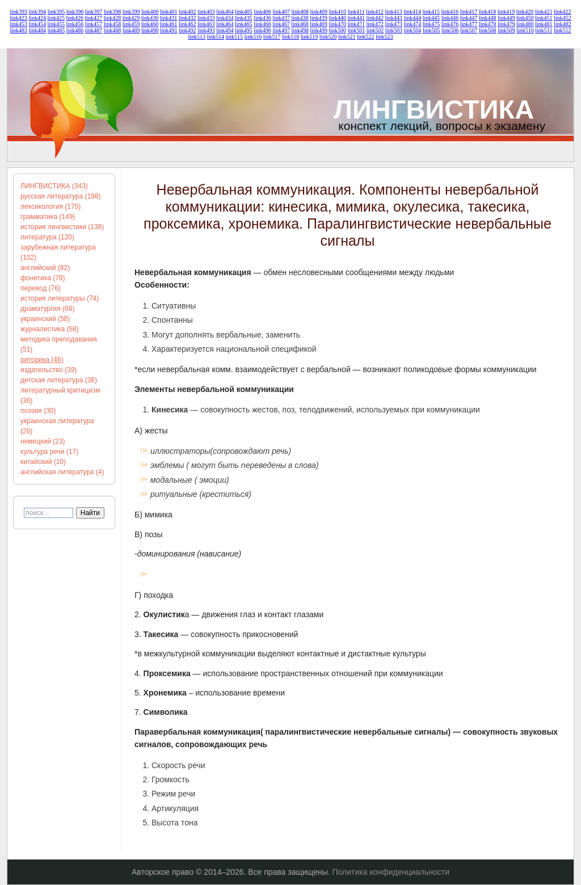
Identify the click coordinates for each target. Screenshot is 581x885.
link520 (328, 36)
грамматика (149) (47, 217)
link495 (243, 30)
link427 (94, 18)
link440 (337, 18)
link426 (75, 18)
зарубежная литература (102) (58, 252)
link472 (375, 24)
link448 (487, 18)
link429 (131, 18)
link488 (112, 30)
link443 (394, 18)
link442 (375, 18)
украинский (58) (45, 319)
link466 (262, 24)
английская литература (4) (62, 472)
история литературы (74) (59, 298)
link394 (38, 12)
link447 (469, 18)
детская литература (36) (58, 380)
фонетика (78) (42, 278)
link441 (356, 18)
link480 (525, 24)
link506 (450, 30)
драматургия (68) (47, 309)
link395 (56, 12)
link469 (318, 24)
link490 (150, 30)
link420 (525, 12)
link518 (291, 36)
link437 (281, 18)
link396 (75, 12)
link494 (225, 30)
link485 (56, 30)
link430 (150, 18)
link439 (318, 18)
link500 (338, 30)
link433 (206, 18)
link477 (469, 24)
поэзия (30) (38, 411)
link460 (150, 24)
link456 (75, 24)
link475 (431, 24)
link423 (18, 18)
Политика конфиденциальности (391, 871)
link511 (543, 30)
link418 (487, 12)
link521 (347, 36)
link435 (243, 18)
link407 (281, 12)
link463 (206, 24)
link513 (196, 36)
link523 (384, 36)
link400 (150, 12)
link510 (525, 30)
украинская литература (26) (57, 426)
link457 (94, 24)
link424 (37, 18)
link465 (243, 24)
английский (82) (45, 268)
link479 (506, 24)
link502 (375, 30)
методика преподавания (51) (58, 344)
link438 (300, 18)
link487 (94, 30)
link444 (413, 18)
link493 (206, 30)
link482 (562, 24)
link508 (487, 30)
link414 (412, 12)
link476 (450, 24)
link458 (112, 24)
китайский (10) (43, 462)
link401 (169, 12)
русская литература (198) (60, 196)
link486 (75, 30)
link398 (112, 12)
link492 (187, 30)
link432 (187, 18)
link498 (300, 30)
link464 (225, 24)
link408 (300, 12)
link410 (338, 12)
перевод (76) (40, 288)
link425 (56, 18)
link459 (131, 24)
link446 (450, 18)
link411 (356, 12)
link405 (243, 12)
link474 (413, 24)
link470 (337, 24)
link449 (506, 18)
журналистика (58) (49, 329)
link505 (431, 30)
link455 (56, 24)
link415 (431, 12)
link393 (19, 12)
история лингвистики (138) (62, 227)
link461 (169, 24)
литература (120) (47, 237)
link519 (309, 36)
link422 (562, 12)
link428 (112, 18)
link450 (525, 18)
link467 (281, 24)
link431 (169, 18)
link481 (544, 24)
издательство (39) (48, 370)
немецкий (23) (42, 441)
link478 (487, 24)
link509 (506, 30)
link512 (562, 30)
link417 (469, 12)
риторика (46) (42, 360)
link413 (393, 12)
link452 (562, 18)
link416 (450, 12)
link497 (281, 30)
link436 (262, 18)
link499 (319, 30)
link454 (37, 24)
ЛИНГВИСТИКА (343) (54, 186)
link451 (544, 18)
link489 (131, 30)
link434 (225, 18)
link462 (187, 24)
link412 (375, 12)
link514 (215, 36)
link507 (469, 30)
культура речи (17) (49, 452)
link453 (18, 24)
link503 (394, 30)
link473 (394, 24)
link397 (94, 12)
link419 (506, 12)
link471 (356, 24)
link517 (272, 36)
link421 (544, 12)
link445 (431, 18)
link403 (206, 12)
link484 (38, 30)
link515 (234, 36)
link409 (319, 12)
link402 (187, 12)
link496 (262, 30)
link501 (356, 30)
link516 (253, 36)
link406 (262, 12)
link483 (19, 30)
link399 (131, 12)
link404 (225, 12)
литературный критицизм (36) (60, 395)
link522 (365, 36)
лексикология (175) (50, 206)
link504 (413, 30)
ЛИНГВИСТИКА (434, 109)
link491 (169, 30)
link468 (300, 24)
